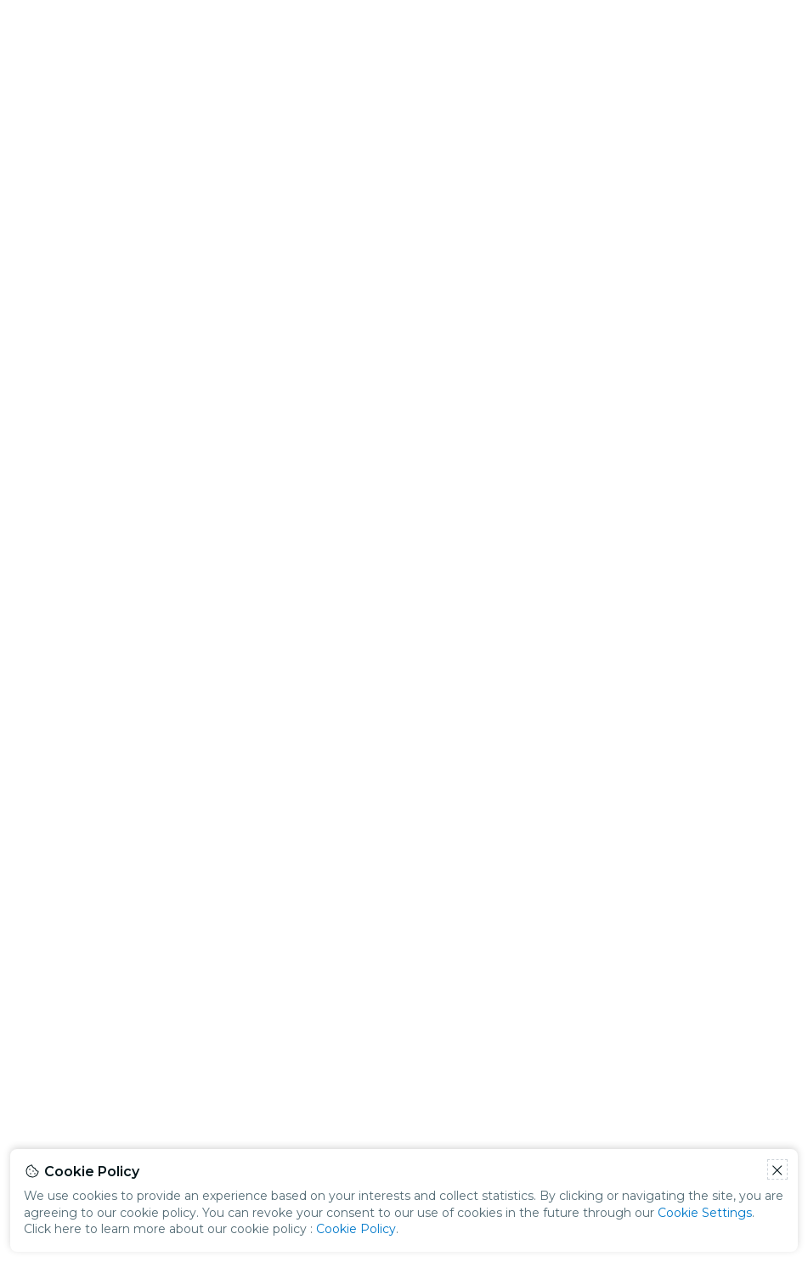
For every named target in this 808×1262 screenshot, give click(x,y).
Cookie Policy (356, 1229)
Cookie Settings (705, 1212)
